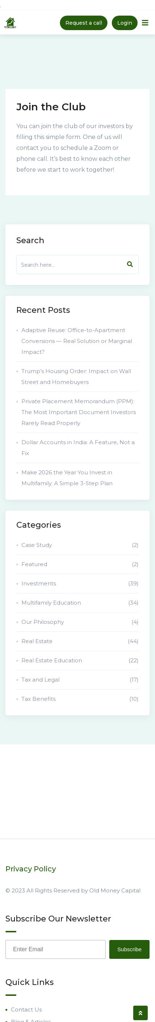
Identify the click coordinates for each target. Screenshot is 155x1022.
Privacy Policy (30, 868)
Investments (80, 583)
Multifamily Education (80, 602)
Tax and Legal (80, 679)
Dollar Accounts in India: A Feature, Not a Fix (78, 448)
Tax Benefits (80, 699)
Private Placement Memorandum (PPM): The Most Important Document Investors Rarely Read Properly (78, 412)
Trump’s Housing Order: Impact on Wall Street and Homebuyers (76, 376)
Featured (80, 564)
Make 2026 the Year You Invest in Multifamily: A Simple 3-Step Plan (67, 478)
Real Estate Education (80, 660)
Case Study (80, 545)
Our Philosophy (80, 622)
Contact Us (26, 1009)
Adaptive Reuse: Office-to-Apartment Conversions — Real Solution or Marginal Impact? (76, 341)
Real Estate (80, 641)
